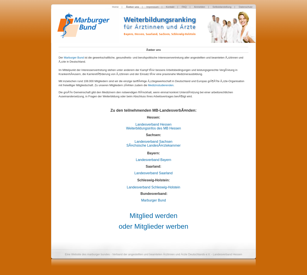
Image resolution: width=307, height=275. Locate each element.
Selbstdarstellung (222, 7)
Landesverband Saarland (153, 173)
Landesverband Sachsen (153, 141)
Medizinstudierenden (161, 85)
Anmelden (199, 7)
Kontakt (170, 7)
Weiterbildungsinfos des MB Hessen (153, 128)
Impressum (152, 7)
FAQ (184, 7)
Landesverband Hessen (153, 124)
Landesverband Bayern (153, 160)
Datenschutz (245, 7)
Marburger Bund (74, 57)
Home (115, 7)
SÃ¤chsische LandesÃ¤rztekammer (153, 145)
